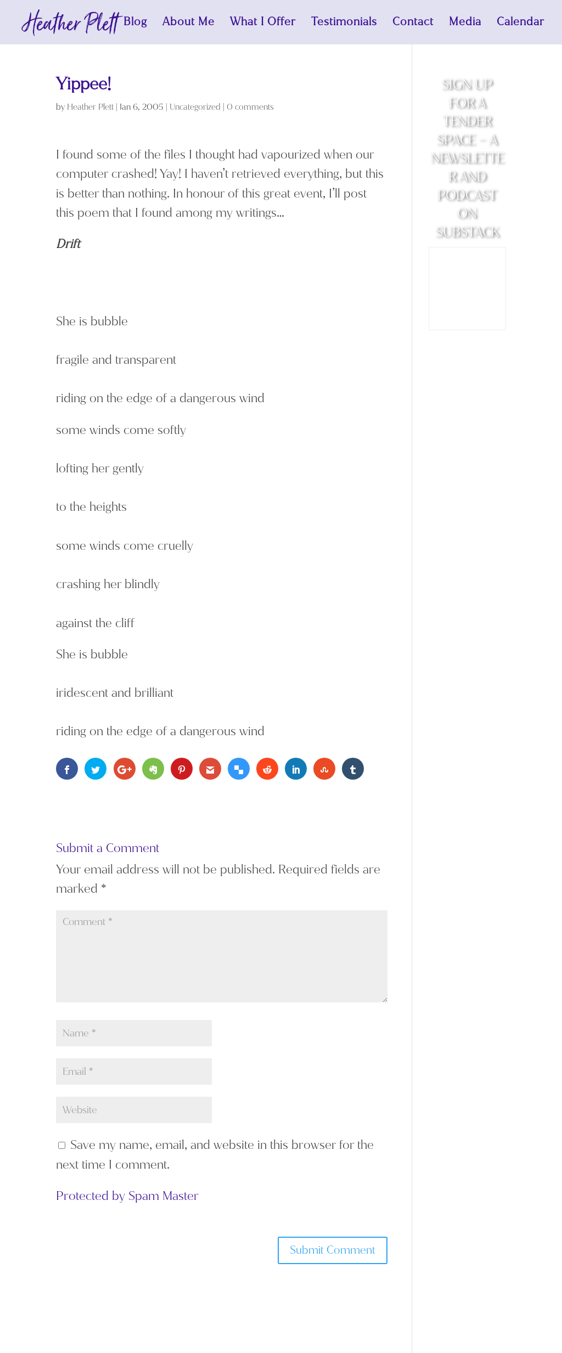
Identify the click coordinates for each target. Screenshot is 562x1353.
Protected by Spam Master (127, 1196)
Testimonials (344, 23)
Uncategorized (195, 107)
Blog (135, 23)
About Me (188, 23)
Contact (413, 23)
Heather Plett (90, 107)
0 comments (250, 107)
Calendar (520, 23)
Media (465, 23)
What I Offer (263, 23)
